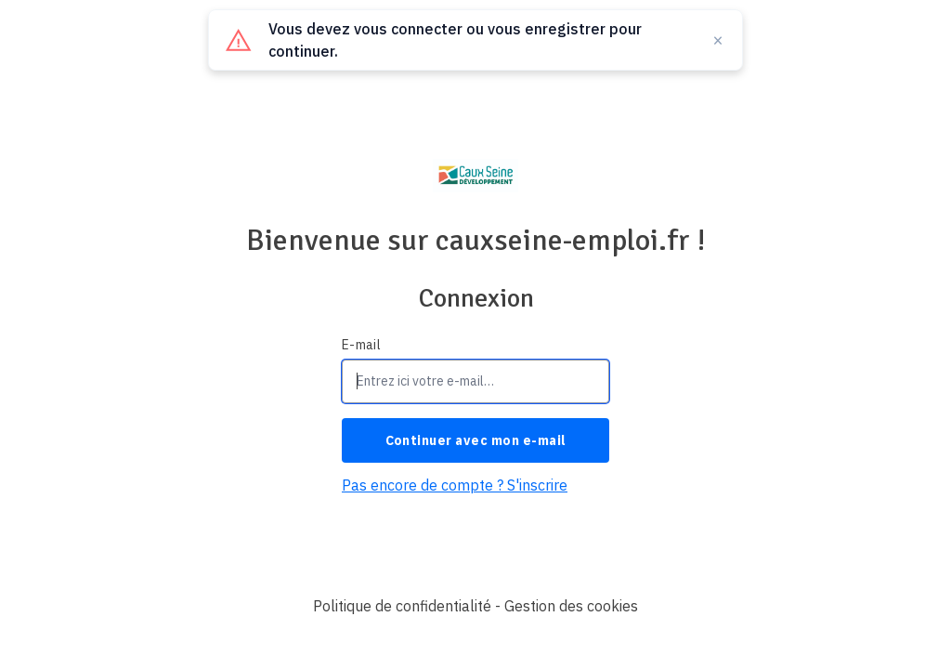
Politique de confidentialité (402, 606)
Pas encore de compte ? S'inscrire (454, 485)
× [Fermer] (717, 39)
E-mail (361, 344)
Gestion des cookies (571, 606)
